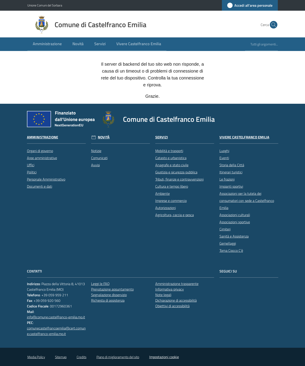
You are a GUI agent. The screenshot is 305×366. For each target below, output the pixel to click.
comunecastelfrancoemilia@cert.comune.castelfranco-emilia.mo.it (56, 330)
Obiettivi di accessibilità (172, 306)
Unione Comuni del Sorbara (44, 5)
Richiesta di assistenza (108, 300)
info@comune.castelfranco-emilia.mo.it (56, 317)
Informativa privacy (169, 289)
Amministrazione (42, 137)
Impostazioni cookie (164, 357)
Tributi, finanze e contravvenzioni (179, 179)
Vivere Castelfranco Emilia (244, 137)
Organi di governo (40, 150)
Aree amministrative (42, 158)
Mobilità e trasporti (169, 150)
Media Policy (36, 357)
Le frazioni (227, 179)
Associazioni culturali (234, 215)
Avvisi (95, 165)
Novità (104, 137)
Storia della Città (231, 165)
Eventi (224, 158)
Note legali (163, 294)
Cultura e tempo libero (171, 186)
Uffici (30, 165)
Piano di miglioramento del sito (117, 357)
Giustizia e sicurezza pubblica (176, 172)
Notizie (96, 150)
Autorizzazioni (165, 207)
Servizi (161, 137)
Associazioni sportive (234, 222)
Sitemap (61, 357)
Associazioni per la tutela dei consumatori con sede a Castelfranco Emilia (246, 200)
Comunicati (99, 158)
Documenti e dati (39, 186)
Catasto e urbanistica (170, 158)
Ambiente (162, 193)
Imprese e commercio (171, 200)
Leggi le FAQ (100, 283)
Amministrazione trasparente (177, 283)
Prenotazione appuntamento (112, 289)
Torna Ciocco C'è (231, 250)
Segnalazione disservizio (109, 294)
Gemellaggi (227, 243)
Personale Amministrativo (46, 179)
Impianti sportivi (231, 186)
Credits (81, 357)
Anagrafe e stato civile (171, 165)
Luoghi (224, 150)
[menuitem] (47, 44)
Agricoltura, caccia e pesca (174, 215)
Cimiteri (225, 229)
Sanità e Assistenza (234, 236)
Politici (32, 172)
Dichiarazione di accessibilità (176, 300)
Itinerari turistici (230, 172)
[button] (272, 24)
